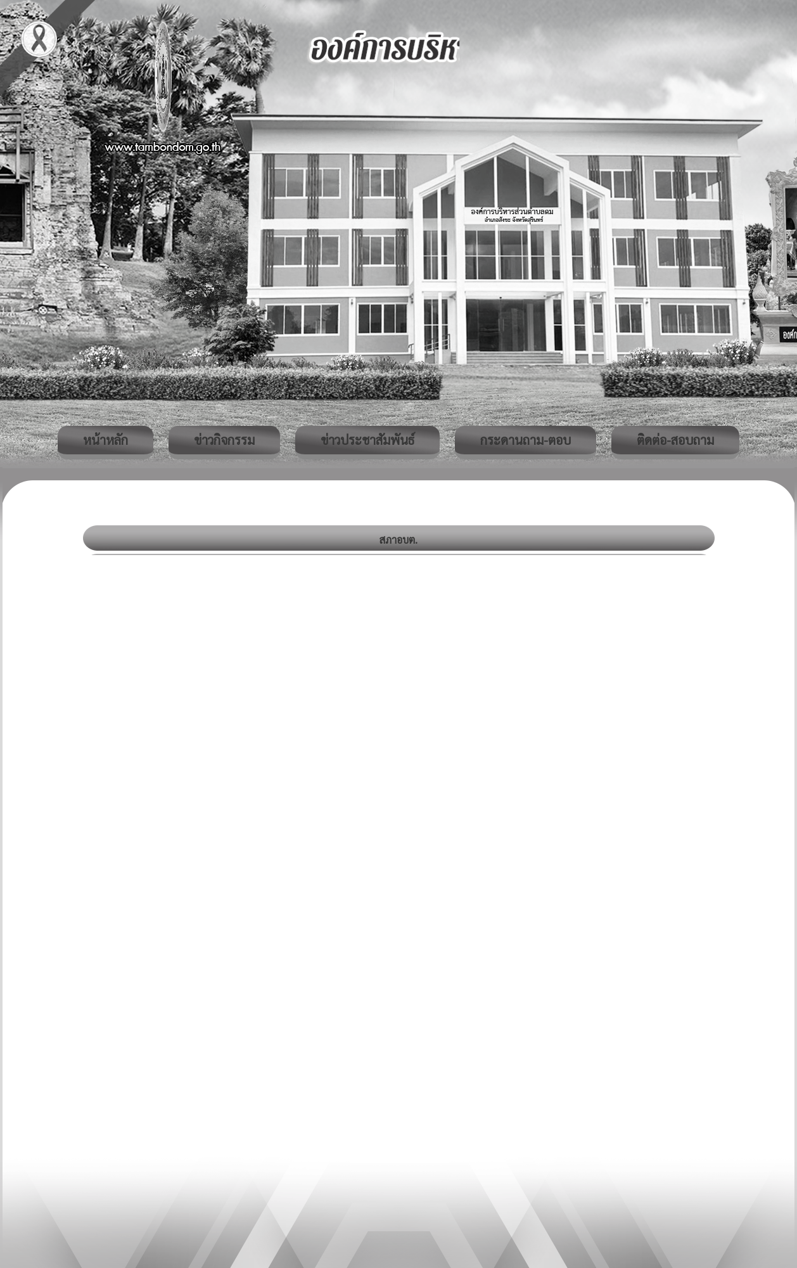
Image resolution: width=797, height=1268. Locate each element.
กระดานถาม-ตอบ (525, 440)
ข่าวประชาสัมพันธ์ (367, 440)
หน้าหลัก (105, 440)
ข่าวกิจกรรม (224, 440)
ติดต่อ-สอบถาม (675, 440)
